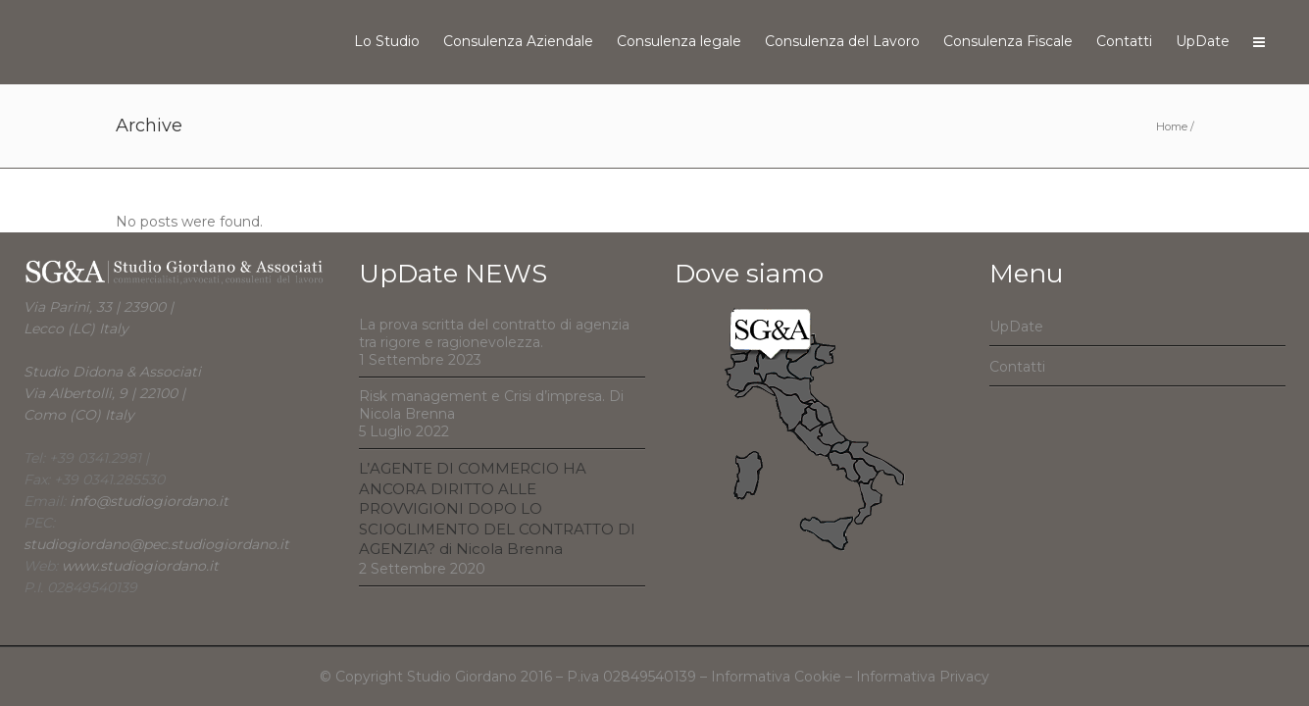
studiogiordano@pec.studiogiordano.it (156, 544)
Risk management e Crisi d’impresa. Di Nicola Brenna (491, 405)
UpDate (1016, 326)
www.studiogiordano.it (140, 566)
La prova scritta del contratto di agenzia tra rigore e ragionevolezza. (494, 333)
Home (1171, 126)
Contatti (1017, 367)
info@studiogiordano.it (149, 501)
